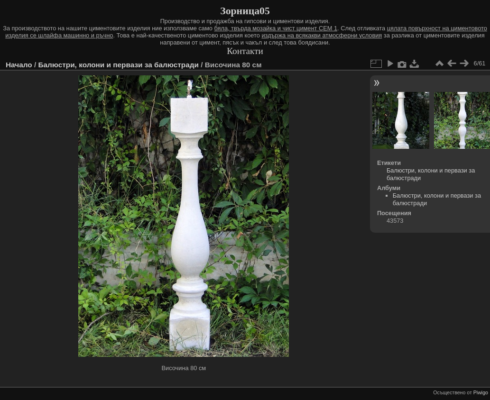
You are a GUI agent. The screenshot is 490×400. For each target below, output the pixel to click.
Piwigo (480, 392)
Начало (19, 65)
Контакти (245, 51)
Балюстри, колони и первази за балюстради (118, 65)
